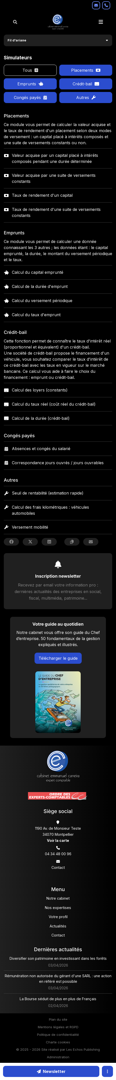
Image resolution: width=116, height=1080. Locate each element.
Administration (58, 1057)
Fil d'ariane (17, 40)
